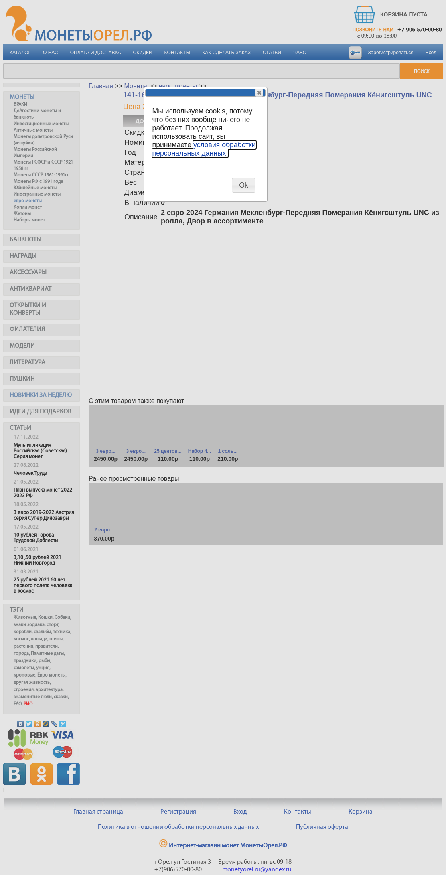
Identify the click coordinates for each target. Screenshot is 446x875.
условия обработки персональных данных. (204, 149)
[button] (259, 93)
